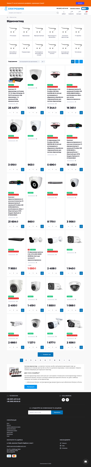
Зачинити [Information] (80, 3)
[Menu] (2, 8)
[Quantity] (13, 112)
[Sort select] (29, 61)
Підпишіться (57, 412)
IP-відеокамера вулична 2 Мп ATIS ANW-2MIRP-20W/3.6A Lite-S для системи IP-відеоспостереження (35, 256)
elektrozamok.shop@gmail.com (16, 446)
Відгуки (9, 425)
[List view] (77, 61)
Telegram (64, 443)
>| (69, 360)
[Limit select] (43, 61)
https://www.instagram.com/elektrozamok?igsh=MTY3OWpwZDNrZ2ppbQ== (67, 399)
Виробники (10, 434)
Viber (63, 445)
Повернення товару (12, 430)
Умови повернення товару (13, 427)
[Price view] (81, 61)
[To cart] (22, 112)
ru (86, 8)
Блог (8, 423)
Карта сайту (10, 432)
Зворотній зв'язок (11, 428)
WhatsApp (64, 448)
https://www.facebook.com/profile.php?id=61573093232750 (63, 399)
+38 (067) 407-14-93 (13, 399)
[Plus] (17, 112)
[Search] (57, 12)
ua (84, 8)
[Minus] (10, 112)
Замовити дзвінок (75, 8)
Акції (8, 436)
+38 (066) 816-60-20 (13, 401)
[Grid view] (73, 61)
